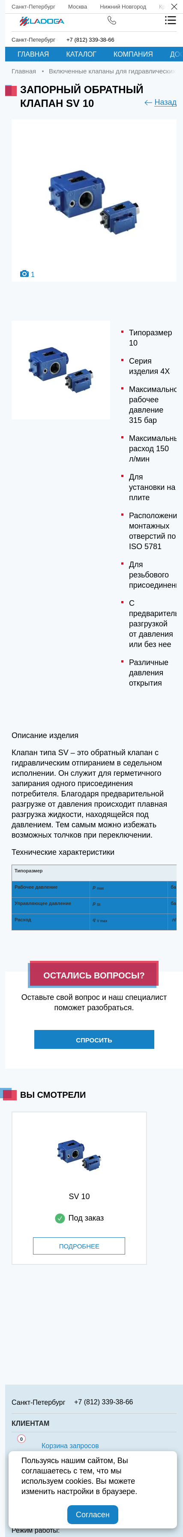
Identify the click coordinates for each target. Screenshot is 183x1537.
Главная (33, 54)
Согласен (93, 1514)
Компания (133, 54)
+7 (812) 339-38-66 (90, 39)
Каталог (81, 54)
